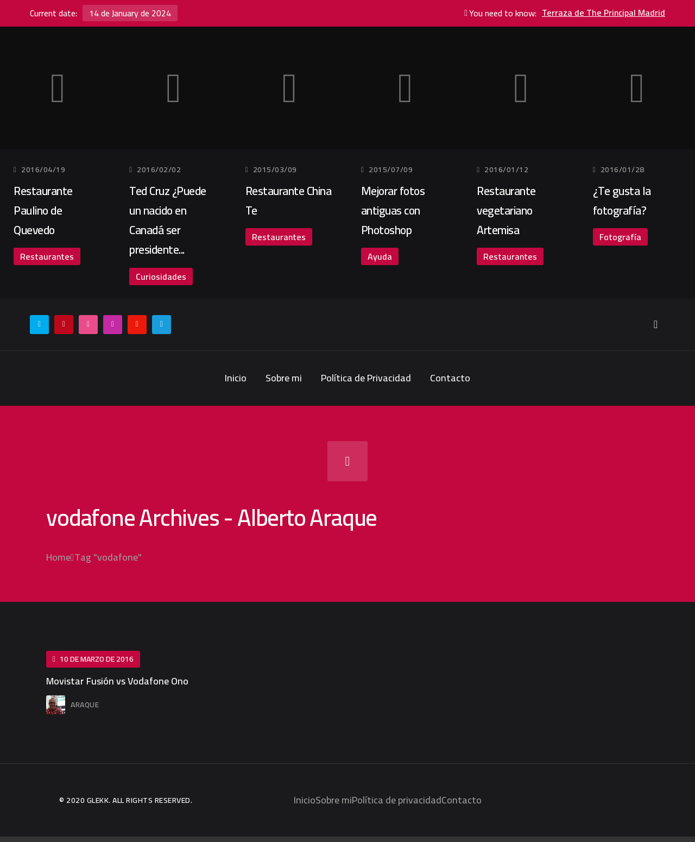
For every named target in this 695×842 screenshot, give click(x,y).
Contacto (450, 378)
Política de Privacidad (366, 378)
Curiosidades (161, 276)
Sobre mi (284, 378)
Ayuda (380, 256)
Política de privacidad (396, 800)
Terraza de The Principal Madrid (603, 12)
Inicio (236, 378)
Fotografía (620, 237)
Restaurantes (47, 256)
